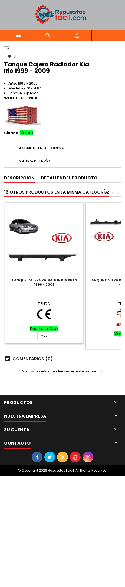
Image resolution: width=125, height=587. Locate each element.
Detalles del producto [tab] (69, 289)
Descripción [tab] (19, 289)
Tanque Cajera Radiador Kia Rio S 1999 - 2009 (44, 393)
